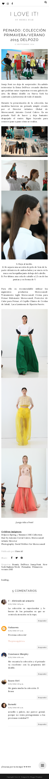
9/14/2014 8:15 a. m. (16, 708)
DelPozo (25, 564)
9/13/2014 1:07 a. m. (16, 631)
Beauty (15, 564)
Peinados (26, 567)
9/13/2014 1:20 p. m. (16, 684)
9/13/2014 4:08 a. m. (16, 657)
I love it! (24, 14)
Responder (42, 621)
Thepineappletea (16, 641)
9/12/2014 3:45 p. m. (16, 604)
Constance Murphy (18, 654)
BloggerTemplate (36, 777)
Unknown (13, 627)
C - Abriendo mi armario (21, 601)
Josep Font (35, 564)
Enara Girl (13, 680)
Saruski (12, 704)
